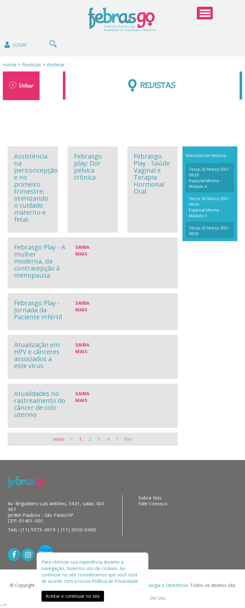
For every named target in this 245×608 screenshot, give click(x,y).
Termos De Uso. (149, 598)
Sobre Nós (150, 497)
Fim (128, 439)
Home (10, 64)
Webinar (56, 64)
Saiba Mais (82, 250)
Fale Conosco (152, 503)
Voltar (21, 85)
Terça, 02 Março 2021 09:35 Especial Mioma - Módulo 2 (209, 236)
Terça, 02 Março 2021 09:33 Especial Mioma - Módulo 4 (209, 177)
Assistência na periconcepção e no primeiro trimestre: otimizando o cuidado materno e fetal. (36, 188)
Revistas (31, 64)
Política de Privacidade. (115, 581)
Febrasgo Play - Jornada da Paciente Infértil (38, 310)
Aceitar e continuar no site (73, 596)
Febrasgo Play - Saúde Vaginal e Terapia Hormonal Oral (152, 174)
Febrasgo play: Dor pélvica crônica (88, 167)
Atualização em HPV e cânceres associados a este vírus (37, 355)
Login (14, 45)
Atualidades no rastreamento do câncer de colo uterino (39, 404)
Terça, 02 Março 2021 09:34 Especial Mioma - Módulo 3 (209, 207)
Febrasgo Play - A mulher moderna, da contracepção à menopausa (39, 261)
